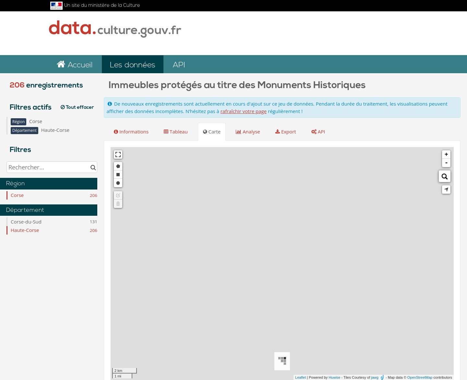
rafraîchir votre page (244, 111)
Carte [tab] (212, 131)
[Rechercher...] (51, 167)
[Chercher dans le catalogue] (93, 167)
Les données (132, 65)
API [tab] (318, 131)
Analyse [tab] (248, 131)
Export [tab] (285, 131)
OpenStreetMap (420, 377)
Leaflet (300, 377)
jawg (374, 377)
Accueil (79, 65)
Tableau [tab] (175, 131)
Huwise (334, 377)
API (179, 65)
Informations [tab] (131, 131)
